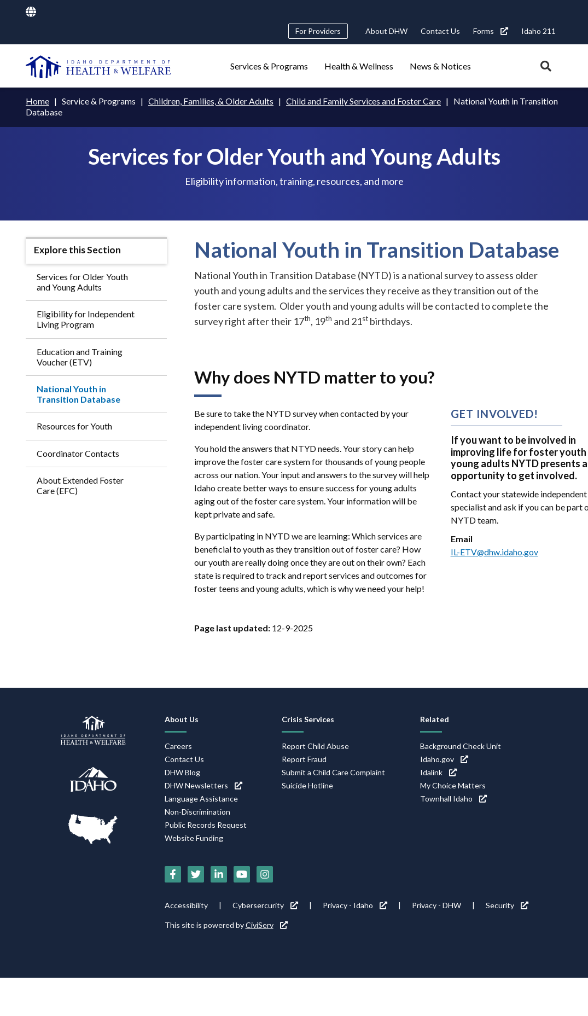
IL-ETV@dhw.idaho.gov (495, 551)
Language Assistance (201, 798)
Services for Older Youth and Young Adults (82, 281)
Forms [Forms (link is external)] (490, 31)
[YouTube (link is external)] (242, 874)
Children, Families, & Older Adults (210, 101)
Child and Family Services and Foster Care (363, 101)
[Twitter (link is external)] (196, 874)
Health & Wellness (358, 66)
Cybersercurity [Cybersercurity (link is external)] (265, 905)
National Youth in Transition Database (78, 393)
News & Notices (440, 66)
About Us (182, 718)
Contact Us (440, 31)
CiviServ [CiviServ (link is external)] (267, 925)
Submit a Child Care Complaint (333, 771)
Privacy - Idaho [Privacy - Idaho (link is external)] (355, 905)
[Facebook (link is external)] (173, 874)
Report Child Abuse (315, 745)
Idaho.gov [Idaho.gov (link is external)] (444, 758)
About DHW (386, 31)
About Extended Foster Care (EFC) (80, 484)
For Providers (318, 31)
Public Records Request (206, 824)
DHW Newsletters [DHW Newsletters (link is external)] (203, 784)
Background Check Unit (460, 745)
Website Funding (194, 837)
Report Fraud (304, 758)
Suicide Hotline (307, 784)
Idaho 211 (538, 31)
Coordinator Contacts (78, 453)
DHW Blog (182, 771)
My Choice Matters (453, 784)
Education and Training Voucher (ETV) (80, 356)
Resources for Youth (74, 426)
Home (37, 101)
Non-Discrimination (197, 811)
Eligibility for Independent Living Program (86, 319)
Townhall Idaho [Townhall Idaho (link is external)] (453, 798)
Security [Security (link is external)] (507, 905)
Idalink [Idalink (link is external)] (438, 771)
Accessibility (186, 905)
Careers (178, 745)
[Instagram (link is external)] (265, 874)
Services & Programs (269, 66)
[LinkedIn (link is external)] (219, 874)
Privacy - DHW (436, 905)
